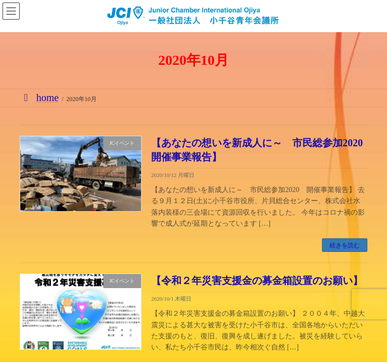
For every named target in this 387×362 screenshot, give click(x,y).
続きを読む (345, 245)
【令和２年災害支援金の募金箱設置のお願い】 (257, 280)
